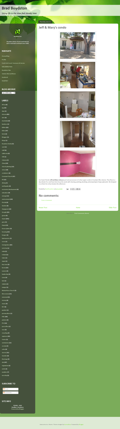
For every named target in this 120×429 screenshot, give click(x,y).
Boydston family (7, 144)
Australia (4, 121)
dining (4, 183)
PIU (3, 323)
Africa (3, 104)
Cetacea (4, 160)
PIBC (3, 316)
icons (3, 241)
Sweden (4, 356)
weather (4, 372)
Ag (3, 108)
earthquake (5, 186)
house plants (6, 228)
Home (78, 208)
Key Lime (4, 264)
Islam (3, 258)
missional (5, 297)
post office (5, 326)
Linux (3, 277)
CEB (3, 157)
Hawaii (4, 225)
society (4, 346)
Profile (4, 59)
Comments (7, 392)
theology (4, 359)
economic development (9, 189)
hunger (4, 235)
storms (4, 352)
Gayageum (5, 209)
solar (3, 349)
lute (3, 281)
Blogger (4, 137)
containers (5, 173)
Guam (4, 219)
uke (3, 362)
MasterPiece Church (8, 290)
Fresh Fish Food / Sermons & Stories (13, 63)
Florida (4, 202)
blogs (3, 140)
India (3, 251)
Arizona (4, 114)
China (3, 163)
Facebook (5, 77)
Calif (3, 150)
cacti (3, 147)
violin (3, 369)
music (4, 303)
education (5, 192)
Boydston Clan (6, 70)
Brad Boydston (14, 8)
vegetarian (5, 365)
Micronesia (5, 294)
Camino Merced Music (9, 74)
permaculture (6, 313)
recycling (4, 333)
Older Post (112, 208)
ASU (3, 117)
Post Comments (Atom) (82, 213)
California (5, 153)
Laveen (4, 271)
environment (6, 199)
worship (4, 375)
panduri (4, 310)
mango (4, 287)
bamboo (4, 124)
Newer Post (43, 208)
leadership (5, 274)
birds (3, 134)
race (3, 329)
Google (4, 212)
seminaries (5, 343)
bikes (3, 130)
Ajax (3, 111)
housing (4, 232)
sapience (4, 336)
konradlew (67, 424)
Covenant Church (7, 176)
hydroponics (6, 238)
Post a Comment (47, 200)
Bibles (4, 127)
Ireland (4, 254)
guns (3, 222)
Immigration (5, 245)
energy (4, 196)
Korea (4, 267)
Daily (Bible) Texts (7, 66)
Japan (3, 261)
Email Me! (5, 81)
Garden (4, 206)
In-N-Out (4, 248)
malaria (4, 284)
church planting (6, 166)
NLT (3, 307)
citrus (3, 170)
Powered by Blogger (17, 409)
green (4, 215)
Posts (5, 389)
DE (2, 179)
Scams (4, 339)
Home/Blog (5, 56)
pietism (4, 320)
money (4, 300)
